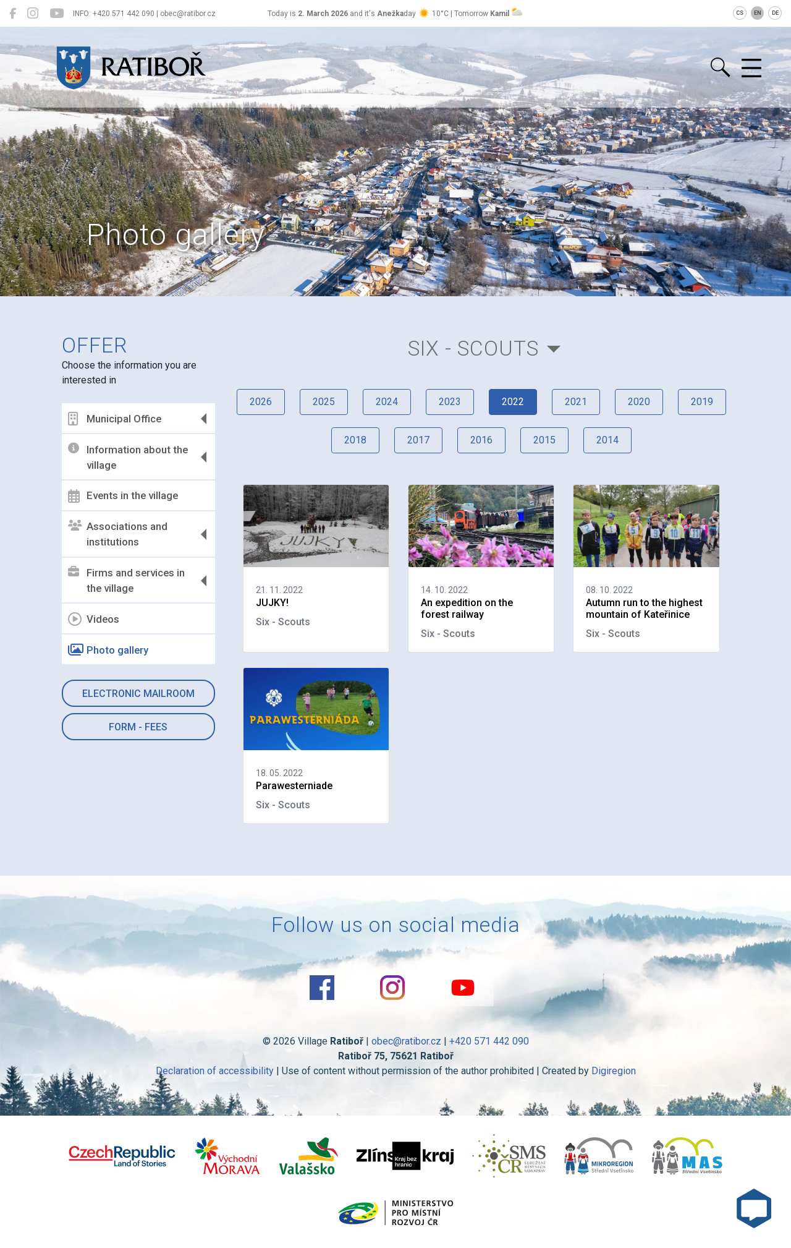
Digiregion (613, 1071)
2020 (639, 402)
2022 (513, 402)
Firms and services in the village (126, 580)
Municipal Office (114, 418)
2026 (261, 402)
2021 (576, 402)
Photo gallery (108, 650)
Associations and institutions (117, 534)
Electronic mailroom (138, 693)
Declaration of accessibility (215, 1071)
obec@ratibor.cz (406, 1041)
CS (739, 13)
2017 (418, 440)
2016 (481, 440)
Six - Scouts (473, 348)
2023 (450, 402)
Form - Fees (138, 727)
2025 (324, 402)
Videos (93, 619)
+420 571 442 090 (489, 1041)
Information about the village (128, 457)
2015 (544, 440)
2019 (702, 402)
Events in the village (123, 496)
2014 (607, 440)
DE (775, 13)
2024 (387, 402)
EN (757, 13)
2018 (355, 440)
